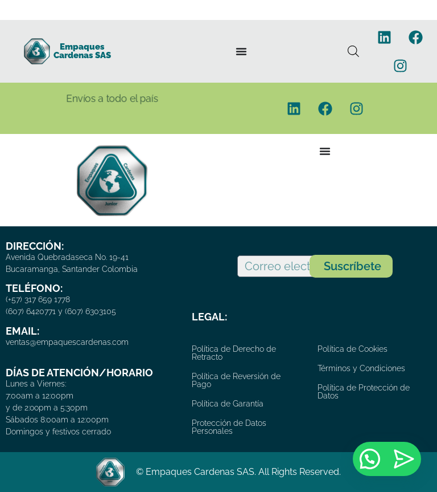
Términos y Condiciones (361, 368)
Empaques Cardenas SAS (82, 51)
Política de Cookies (352, 348)
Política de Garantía (227, 403)
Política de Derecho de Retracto (234, 352)
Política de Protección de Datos (364, 391)
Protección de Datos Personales (229, 427)
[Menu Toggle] (241, 51)
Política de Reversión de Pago (236, 380)
